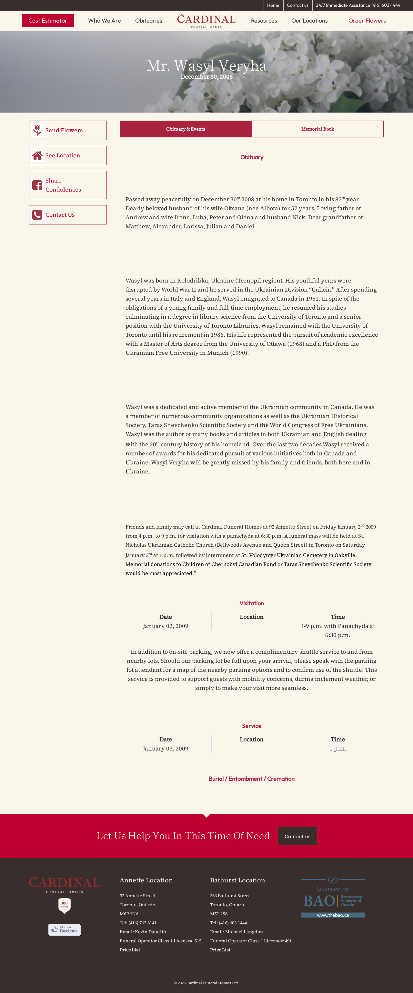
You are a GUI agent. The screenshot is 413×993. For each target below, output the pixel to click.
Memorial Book (317, 129)
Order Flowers (367, 20)
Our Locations (309, 20)
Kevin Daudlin (150, 931)
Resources (264, 20)
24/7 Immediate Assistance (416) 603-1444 (358, 5)
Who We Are (104, 20)
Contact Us (60, 215)
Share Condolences (63, 185)
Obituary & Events (185, 129)
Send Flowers (64, 130)
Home (273, 5)
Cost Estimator (47, 20)
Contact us (297, 5)
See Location (62, 155)
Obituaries (148, 20)
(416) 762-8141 (142, 922)
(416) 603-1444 (233, 922)
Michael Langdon (244, 931)
